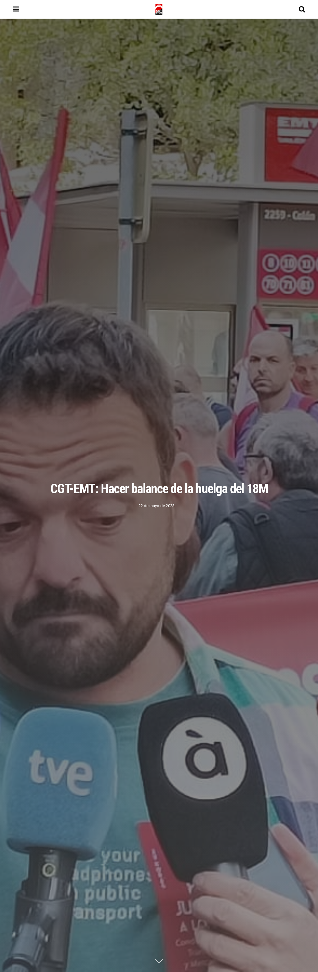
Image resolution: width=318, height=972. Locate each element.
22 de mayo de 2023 (157, 505)
